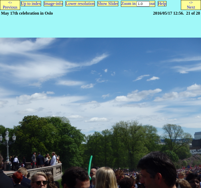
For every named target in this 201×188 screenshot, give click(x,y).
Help (162, 3)
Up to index (31, 3)
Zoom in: (129, 3)
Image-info (53, 3)
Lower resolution (80, 3)
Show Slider (108, 3)
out (152, 3)
